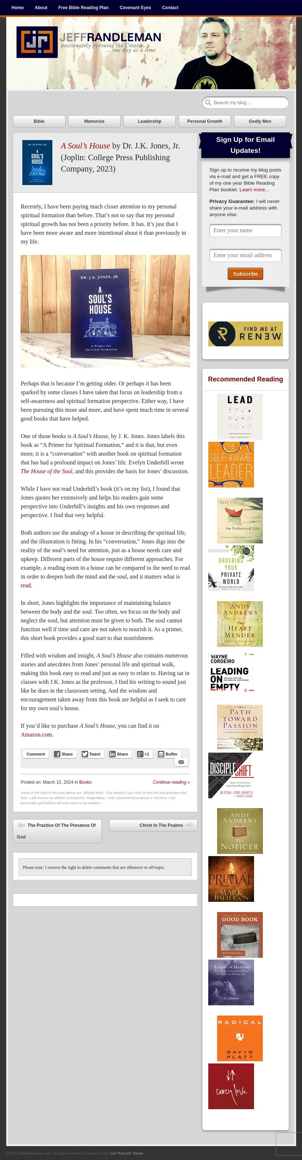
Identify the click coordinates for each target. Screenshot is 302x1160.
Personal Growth (205, 121)
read (25, 585)
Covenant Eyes (135, 7)
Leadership (149, 121)
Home (18, 7)
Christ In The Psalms (166, 826)
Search (208, 102)
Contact (170, 7)
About (41, 7)
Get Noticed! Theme (126, 1153)
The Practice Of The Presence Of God (56, 830)
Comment (35, 754)
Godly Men (260, 121)
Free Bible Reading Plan (84, 7)
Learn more (252, 189)
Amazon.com (36, 734)
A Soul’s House (85, 145)
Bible (39, 121)
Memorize (94, 121)
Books (85, 782)
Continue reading (171, 782)
